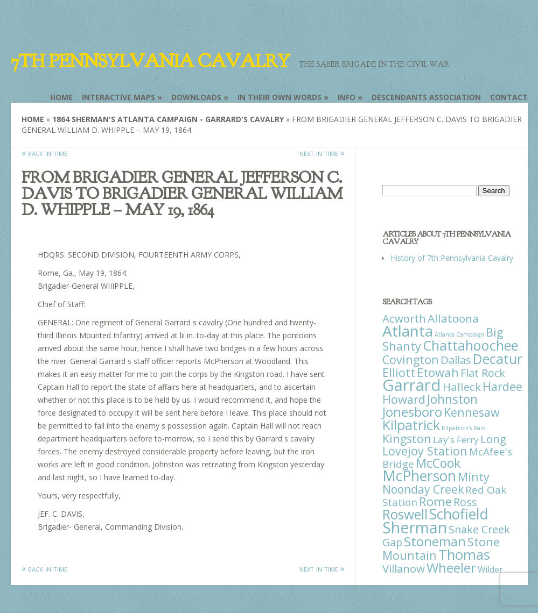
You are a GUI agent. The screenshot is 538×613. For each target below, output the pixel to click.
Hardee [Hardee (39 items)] (502, 386)
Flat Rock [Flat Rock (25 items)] (482, 373)
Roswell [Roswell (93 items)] (405, 514)
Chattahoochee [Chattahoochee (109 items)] (470, 345)
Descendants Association (426, 97)
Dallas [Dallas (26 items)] (456, 359)
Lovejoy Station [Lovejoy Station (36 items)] (424, 451)
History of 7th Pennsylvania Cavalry (451, 258)
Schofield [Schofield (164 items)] (458, 514)
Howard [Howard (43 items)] (403, 399)
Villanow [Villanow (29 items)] (403, 568)
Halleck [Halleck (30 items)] (462, 386)
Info (346, 97)
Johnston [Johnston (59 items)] (452, 399)
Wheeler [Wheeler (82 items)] (451, 567)
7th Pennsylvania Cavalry (150, 61)
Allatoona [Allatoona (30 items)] (453, 318)
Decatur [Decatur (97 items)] (497, 359)
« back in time (44, 153)
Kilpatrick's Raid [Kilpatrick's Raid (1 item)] (464, 428)
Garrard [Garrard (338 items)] (411, 385)
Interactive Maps (118, 97)
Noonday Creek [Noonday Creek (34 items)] (423, 489)
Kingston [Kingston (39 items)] (406, 438)
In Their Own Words (279, 97)
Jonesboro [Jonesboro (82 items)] (412, 411)
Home (61, 97)
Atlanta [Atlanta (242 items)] (407, 330)
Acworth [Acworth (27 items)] (404, 318)
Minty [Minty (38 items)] (474, 476)
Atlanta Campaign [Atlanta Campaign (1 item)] (459, 334)
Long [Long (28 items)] (493, 438)
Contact (509, 97)
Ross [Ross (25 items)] (465, 502)
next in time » (322, 153)
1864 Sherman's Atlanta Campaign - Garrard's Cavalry (168, 119)
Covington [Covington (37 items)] (410, 359)
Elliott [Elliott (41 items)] (398, 372)
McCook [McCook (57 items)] (438, 463)
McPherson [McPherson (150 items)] (419, 476)
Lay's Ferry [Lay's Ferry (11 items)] (456, 439)
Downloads (196, 97)
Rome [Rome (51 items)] (435, 501)
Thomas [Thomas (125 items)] (464, 554)
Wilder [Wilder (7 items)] (490, 569)
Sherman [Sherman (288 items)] (414, 527)
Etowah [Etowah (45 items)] (438, 372)
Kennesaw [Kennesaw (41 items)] (472, 412)
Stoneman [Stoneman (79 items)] (435, 541)
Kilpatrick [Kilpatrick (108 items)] (411, 425)
